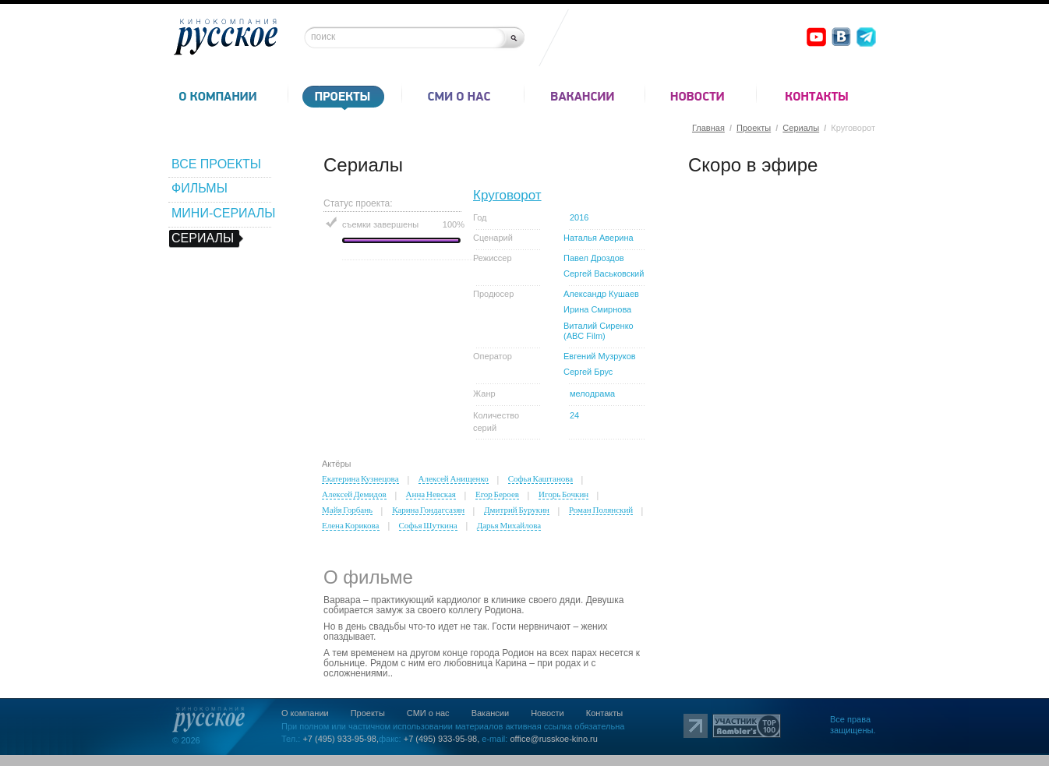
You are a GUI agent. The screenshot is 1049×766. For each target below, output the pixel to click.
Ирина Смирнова (597, 309)
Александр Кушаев (601, 293)
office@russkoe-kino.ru (553, 738)
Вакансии (491, 713)
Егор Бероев (497, 494)
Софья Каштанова (540, 478)
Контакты (604, 713)
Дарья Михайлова (509, 525)
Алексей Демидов (354, 494)
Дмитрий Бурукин (516, 509)
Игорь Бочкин (563, 494)
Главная (708, 127)
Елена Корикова (351, 525)
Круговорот (507, 195)
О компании (305, 713)
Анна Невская (431, 494)
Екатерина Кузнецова (360, 478)
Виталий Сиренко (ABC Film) (598, 331)
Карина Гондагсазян (428, 509)
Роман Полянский (601, 509)
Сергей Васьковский (603, 273)
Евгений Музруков (599, 356)
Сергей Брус (588, 371)
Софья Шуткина (428, 525)
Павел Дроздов (593, 258)
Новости (547, 713)
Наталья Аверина (598, 237)
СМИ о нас (428, 713)
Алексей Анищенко (454, 478)
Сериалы (800, 127)
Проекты (753, 127)
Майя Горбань (347, 509)
